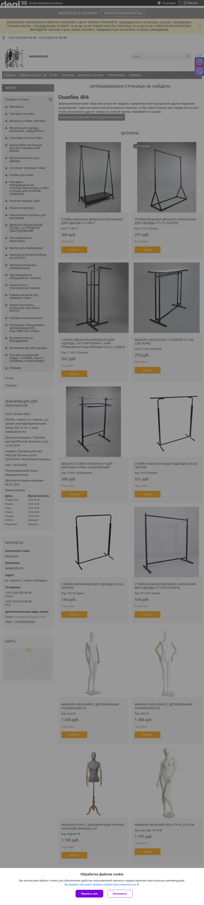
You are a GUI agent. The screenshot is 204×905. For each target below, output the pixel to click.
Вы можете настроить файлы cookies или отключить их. (101, 884)
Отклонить (120, 893)
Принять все (89, 893)
